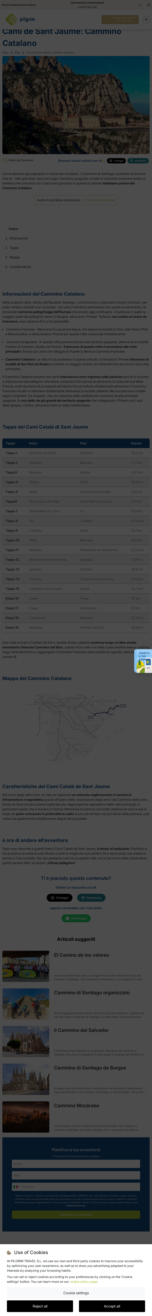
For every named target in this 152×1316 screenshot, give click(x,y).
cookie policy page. (84, 1282)
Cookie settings (76, 1293)
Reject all (40, 1306)
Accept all (112, 1306)
